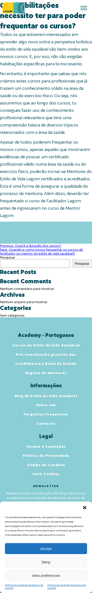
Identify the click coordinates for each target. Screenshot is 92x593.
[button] (84, 507)
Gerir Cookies (46, 474)
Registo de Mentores (46, 373)
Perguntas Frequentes (46, 414)
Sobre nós (46, 405)
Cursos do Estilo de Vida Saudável (46, 345)
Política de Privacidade (46, 455)
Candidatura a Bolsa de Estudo (46, 363)
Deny (46, 562)
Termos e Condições (46, 446)
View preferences (46, 575)
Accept (46, 549)
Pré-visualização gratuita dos (46, 354)
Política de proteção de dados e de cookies (24, 586)
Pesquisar (7, 257)
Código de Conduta (46, 465)
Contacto (46, 423)
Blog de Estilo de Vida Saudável (46, 396)
